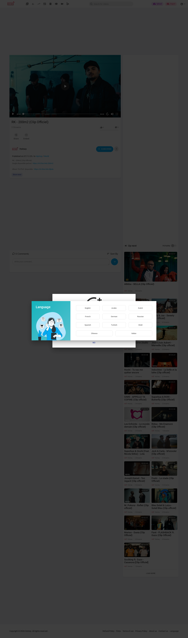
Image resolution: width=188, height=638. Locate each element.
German (114, 316)
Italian (133, 333)
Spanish (88, 325)
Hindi (140, 325)
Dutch (140, 308)
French (88, 316)
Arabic (114, 308)
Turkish (114, 325)
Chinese (94, 333)
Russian (140, 316)
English (88, 308)
